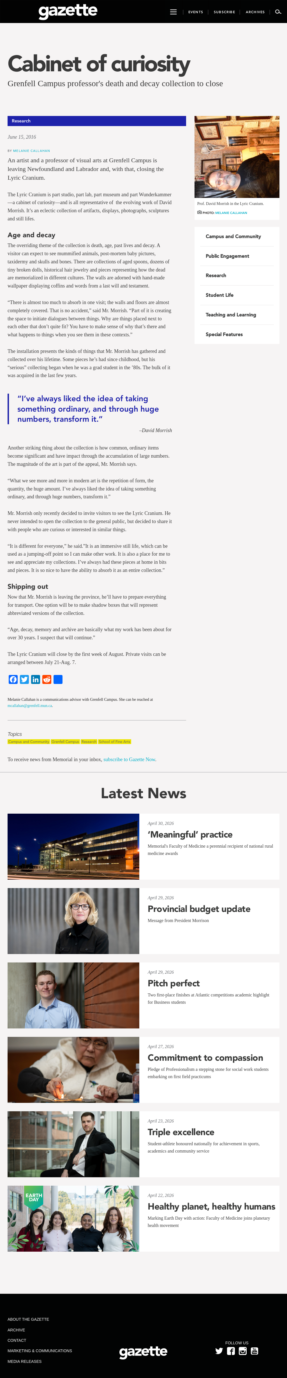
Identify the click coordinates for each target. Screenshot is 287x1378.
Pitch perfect (174, 983)
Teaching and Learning (231, 315)
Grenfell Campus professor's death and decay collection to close (115, 83)
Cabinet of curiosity (98, 63)
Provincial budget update (199, 909)
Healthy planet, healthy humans (211, 1206)
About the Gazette (28, 1319)
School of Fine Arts (114, 742)
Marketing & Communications (40, 1351)
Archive (16, 1330)
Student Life (219, 295)
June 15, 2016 (22, 137)
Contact (17, 1340)
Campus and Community (28, 742)
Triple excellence (181, 1132)
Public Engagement (227, 256)
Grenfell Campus (65, 742)
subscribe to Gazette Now (129, 759)
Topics (15, 734)
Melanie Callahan (31, 151)
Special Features (224, 334)
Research (89, 742)
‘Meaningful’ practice (190, 834)
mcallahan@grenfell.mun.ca (30, 706)
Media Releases (24, 1361)
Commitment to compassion (205, 1058)
